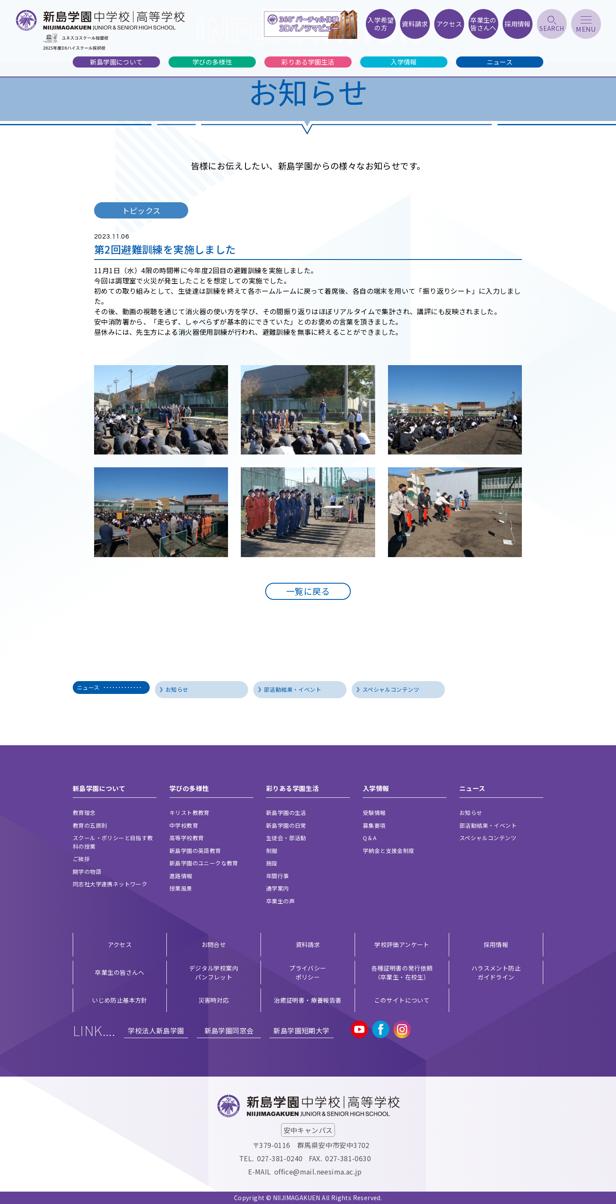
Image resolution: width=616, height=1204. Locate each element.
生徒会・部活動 (286, 838)
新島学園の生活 (286, 813)
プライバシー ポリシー (307, 972)
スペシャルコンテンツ (390, 689)
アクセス (120, 944)
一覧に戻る (308, 591)
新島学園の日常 (286, 825)
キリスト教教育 (189, 813)
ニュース (500, 61)
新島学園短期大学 (301, 1030)
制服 (272, 851)
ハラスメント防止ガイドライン (496, 972)
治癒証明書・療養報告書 (307, 1000)
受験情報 (374, 813)
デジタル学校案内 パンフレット (213, 972)
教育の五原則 (90, 825)
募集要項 (374, 825)
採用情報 (496, 944)
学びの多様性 (212, 61)
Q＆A (369, 838)
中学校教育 (183, 825)
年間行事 (277, 876)
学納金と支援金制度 (389, 851)
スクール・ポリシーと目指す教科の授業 (113, 842)
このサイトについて (402, 1000)
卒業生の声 (280, 901)
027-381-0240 (280, 1158)
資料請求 (308, 944)
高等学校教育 (186, 838)
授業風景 (180, 888)
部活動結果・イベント (292, 689)
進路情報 (180, 876)
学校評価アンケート (401, 944)
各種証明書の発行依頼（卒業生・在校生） (402, 972)
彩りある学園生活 (307, 61)
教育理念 (84, 813)
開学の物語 (87, 872)
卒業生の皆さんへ (119, 972)
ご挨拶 (81, 859)
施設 (272, 863)
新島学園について (116, 61)
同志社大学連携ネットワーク (110, 884)
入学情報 (404, 61)
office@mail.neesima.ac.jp (318, 1171)
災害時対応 (213, 1000)
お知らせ (177, 689)
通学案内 (277, 888)
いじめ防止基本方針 (120, 1000)
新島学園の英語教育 (195, 851)
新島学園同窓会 (229, 1030)
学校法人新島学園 (156, 1030)
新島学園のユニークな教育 (203, 863)
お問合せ (213, 944)
